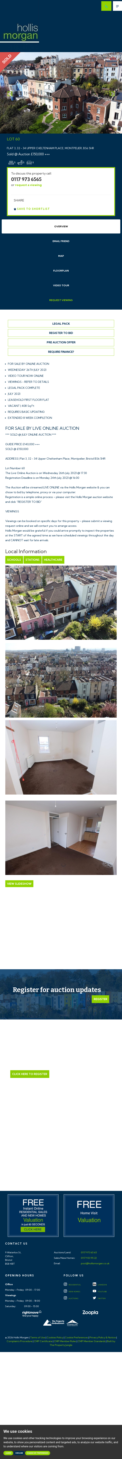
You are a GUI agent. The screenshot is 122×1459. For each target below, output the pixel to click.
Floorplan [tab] (61, 270)
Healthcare (53, 559)
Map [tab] (61, 255)
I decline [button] (19, 1453)
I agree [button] (8, 1453)
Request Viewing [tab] (61, 300)
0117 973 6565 (26, 179)
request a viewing (28, 185)
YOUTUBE (100, 1292)
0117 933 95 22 (88, 1258)
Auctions (71, 1299)
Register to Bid (61, 333)
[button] (9, 93)
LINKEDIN (100, 1285)
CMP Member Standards (91, 1341)
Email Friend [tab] (61, 241)
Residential (72, 1285)
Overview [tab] (61, 226)
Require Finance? (61, 351)
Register (100, 999)
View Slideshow (19, 883)
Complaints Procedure (19, 1341)
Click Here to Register (29, 1074)
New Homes (72, 1292)
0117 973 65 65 (88, 1252)
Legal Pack (61, 323)
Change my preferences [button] (38, 1453)
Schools (14, 559)
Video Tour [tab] (61, 285)
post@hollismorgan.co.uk (95, 1263)
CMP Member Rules (65, 1341)
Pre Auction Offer (61, 342)
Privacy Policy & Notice (102, 1337)
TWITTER (99, 1299)
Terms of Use (37, 1337)
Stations (32, 559)
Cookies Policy (55, 1337)
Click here (61, 1158)
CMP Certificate (43, 1341)
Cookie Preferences (76, 1337)
